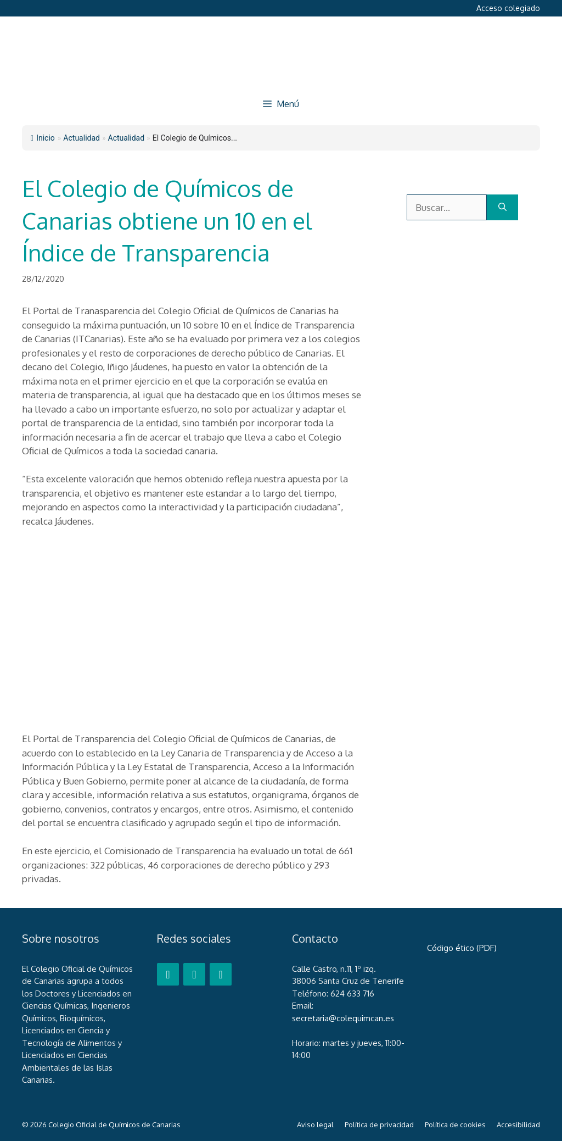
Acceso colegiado (508, 8)
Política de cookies (455, 1124)
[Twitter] (194, 974)
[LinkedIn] (221, 974)
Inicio (43, 137)
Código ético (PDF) (462, 948)
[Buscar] (502, 207)
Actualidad (126, 137)
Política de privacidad (379, 1124)
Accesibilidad (518, 1124)
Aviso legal (315, 1124)
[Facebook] (168, 974)
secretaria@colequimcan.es (343, 1018)
